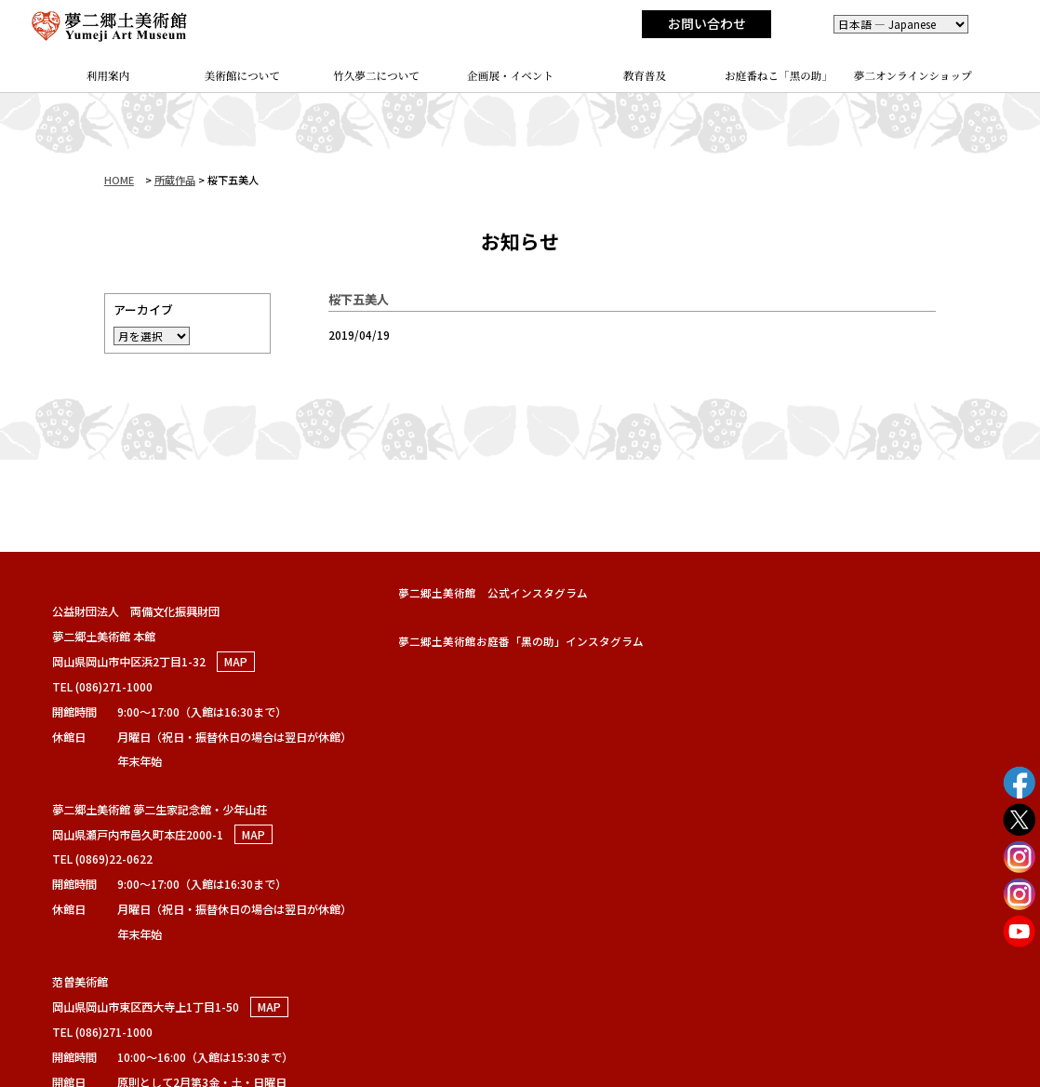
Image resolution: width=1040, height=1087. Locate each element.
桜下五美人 (358, 298)
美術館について (242, 75)
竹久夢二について (376, 75)
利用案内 (108, 75)
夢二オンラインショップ (913, 75)
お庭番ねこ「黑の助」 (779, 75)
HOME (119, 179)
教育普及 (644, 75)
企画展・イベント (510, 75)
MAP (235, 661)
